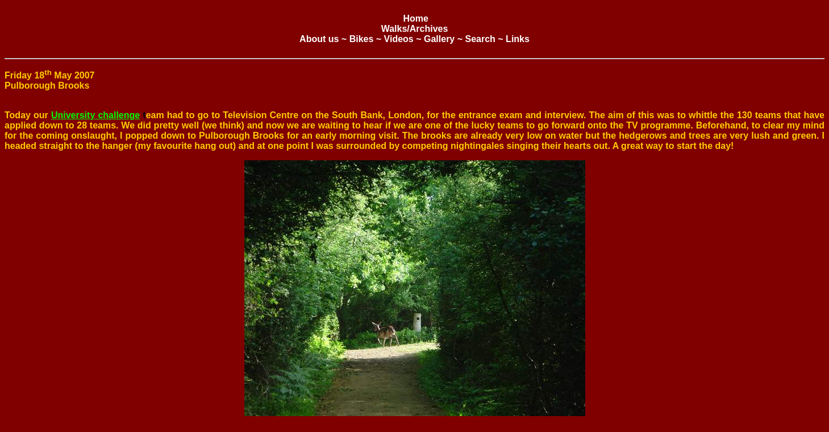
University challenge (95, 115)
